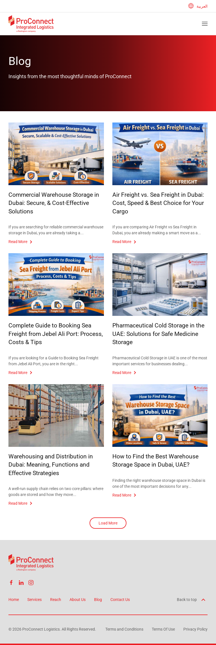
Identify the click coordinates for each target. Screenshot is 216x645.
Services (34, 599)
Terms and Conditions (124, 629)
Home (13, 599)
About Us (78, 599)
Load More (108, 523)
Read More (17, 241)
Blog (98, 599)
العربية (198, 6)
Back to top (191, 599)
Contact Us (120, 599)
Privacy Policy (195, 629)
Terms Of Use (163, 629)
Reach (55, 599)
